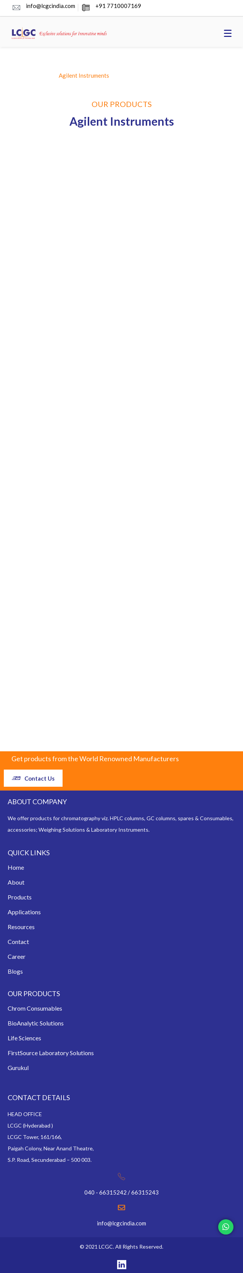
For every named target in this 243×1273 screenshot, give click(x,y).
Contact (18, 941)
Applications (24, 911)
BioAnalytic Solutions (36, 1023)
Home (16, 867)
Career (17, 956)
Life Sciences (24, 1037)
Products (20, 897)
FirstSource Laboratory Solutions (51, 1052)
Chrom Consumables (35, 1008)
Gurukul (18, 1067)
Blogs (15, 971)
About (16, 882)
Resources (21, 926)
